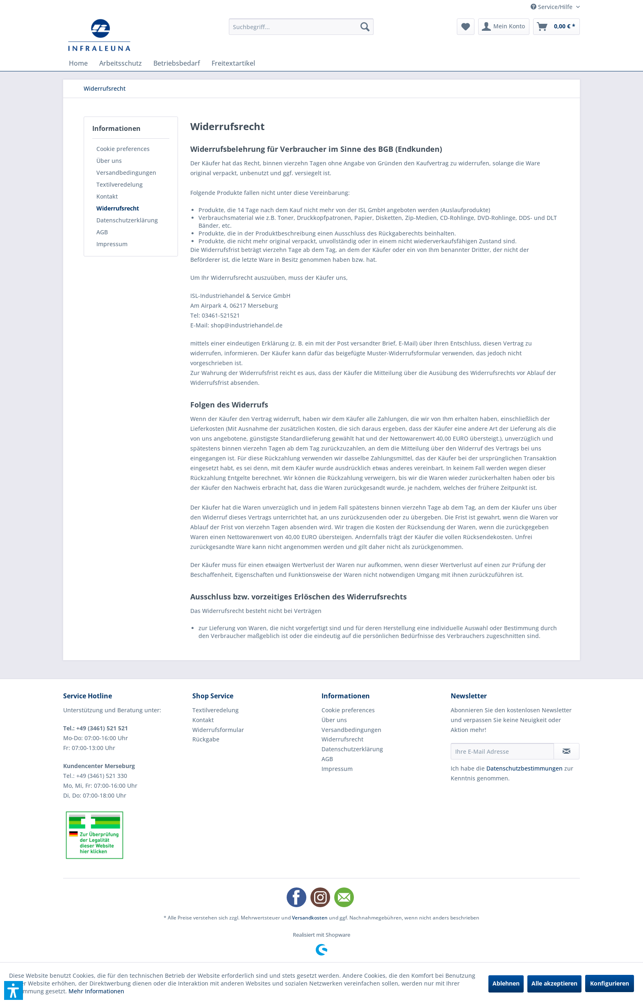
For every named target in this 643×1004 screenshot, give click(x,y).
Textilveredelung (119, 184)
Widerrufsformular (218, 730)
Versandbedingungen (126, 172)
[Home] (78, 63)
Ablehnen (506, 983)
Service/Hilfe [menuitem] (552, 7)
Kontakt (107, 196)
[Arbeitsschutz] (120, 63)
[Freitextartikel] (233, 63)
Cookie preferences (123, 149)
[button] (13, 990)
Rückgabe (205, 739)
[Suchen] (365, 26)
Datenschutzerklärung (127, 220)
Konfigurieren (609, 983)
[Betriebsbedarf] (177, 63)
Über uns (109, 161)
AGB (102, 232)
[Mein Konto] (503, 26)
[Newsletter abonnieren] (566, 751)
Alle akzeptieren (554, 983)
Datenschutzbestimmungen (524, 768)
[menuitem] (301, 26)
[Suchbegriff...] (301, 26)
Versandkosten (310, 917)
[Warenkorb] (556, 26)
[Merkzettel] (465, 26)
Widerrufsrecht (117, 208)
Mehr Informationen (96, 991)
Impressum (112, 244)
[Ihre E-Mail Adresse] (502, 751)
